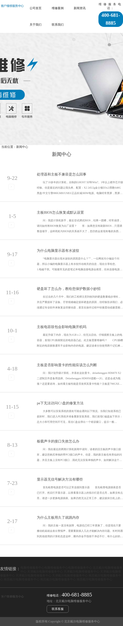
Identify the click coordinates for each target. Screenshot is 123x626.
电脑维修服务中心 (32, 567)
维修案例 (58, 8)
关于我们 (35, 24)
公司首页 (35, 8)
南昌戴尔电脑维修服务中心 (21, 579)
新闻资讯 (80, 8)
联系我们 (58, 24)
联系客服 (58, 608)
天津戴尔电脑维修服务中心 (45, 571)
